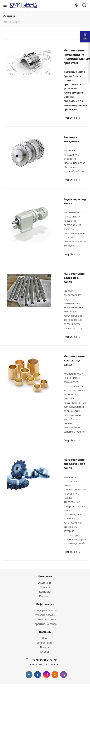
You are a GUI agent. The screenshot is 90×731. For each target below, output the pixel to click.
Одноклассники (54, 674)
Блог (45, 638)
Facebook (37, 674)
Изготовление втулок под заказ (74, 360)
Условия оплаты (45, 615)
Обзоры (45, 651)
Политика (45, 596)
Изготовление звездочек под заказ (75, 464)
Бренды (45, 647)
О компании (45, 582)
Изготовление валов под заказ (74, 278)
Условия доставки (45, 619)
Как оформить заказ (45, 610)
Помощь (45, 631)
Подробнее (72, 117)
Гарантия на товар (45, 624)
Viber (63, 674)
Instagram (46, 674)
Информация (45, 604)
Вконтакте (29, 674)
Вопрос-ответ (45, 642)
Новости (45, 587)
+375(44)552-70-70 (44, 660)
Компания (45, 576)
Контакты (45, 591)
